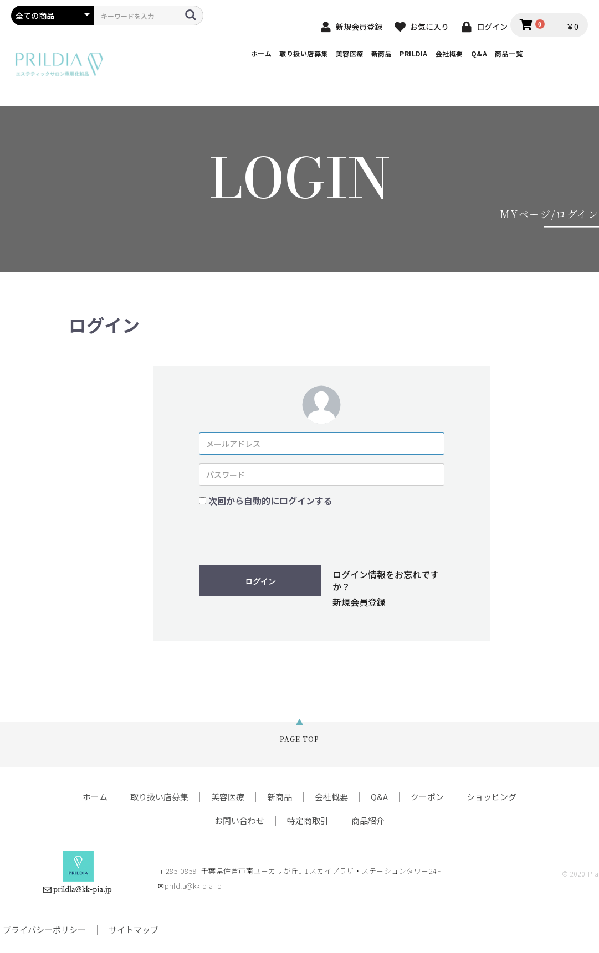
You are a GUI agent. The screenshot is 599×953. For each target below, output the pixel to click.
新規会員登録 (359, 602)
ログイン (260, 581)
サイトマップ (133, 929)
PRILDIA (414, 53)
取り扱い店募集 (303, 53)
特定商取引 (308, 820)
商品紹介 (368, 820)
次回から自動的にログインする (270, 500)
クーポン (427, 796)
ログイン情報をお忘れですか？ (385, 580)
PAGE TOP (299, 739)
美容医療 (350, 53)
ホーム (261, 53)
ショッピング (491, 796)
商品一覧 (509, 53)
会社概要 (449, 53)
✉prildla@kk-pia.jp (190, 885)
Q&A (479, 53)
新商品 (381, 53)
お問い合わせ (239, 820)
